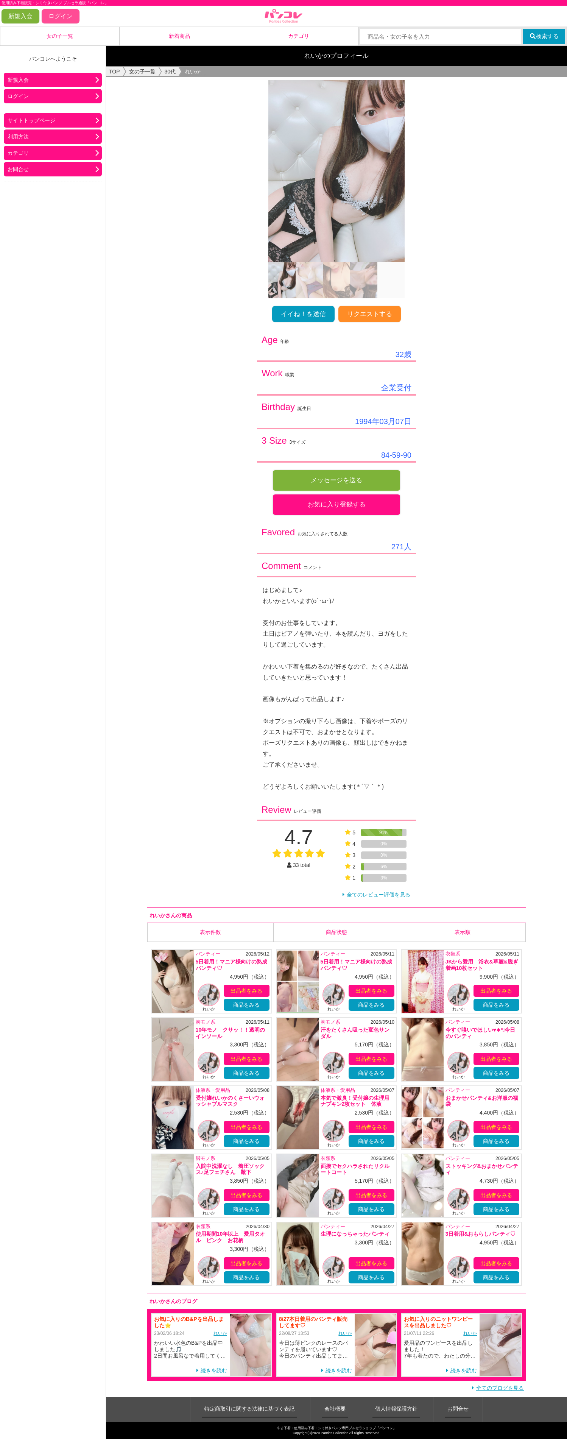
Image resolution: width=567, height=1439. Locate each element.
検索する (544, 36)
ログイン (60, 16)
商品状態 (336, 932)
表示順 (462, 932)
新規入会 (20, 16)
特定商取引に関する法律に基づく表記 (249, 1409)
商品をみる (246, 1005)
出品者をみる (246, 991)
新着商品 (179, 36)
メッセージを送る (336, 480)
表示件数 (210, 932)
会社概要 (335, 1409)
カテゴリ (298, 36)
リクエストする (369, 314)
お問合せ (18, 169)
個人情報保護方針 (396, 1409)
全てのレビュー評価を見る (378, 895)
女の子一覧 (60, 36)
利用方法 (18, 137)
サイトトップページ (31, 120)
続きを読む (214, 1370)
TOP (114, 72)
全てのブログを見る (500, 1388)
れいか (220, 1333)
